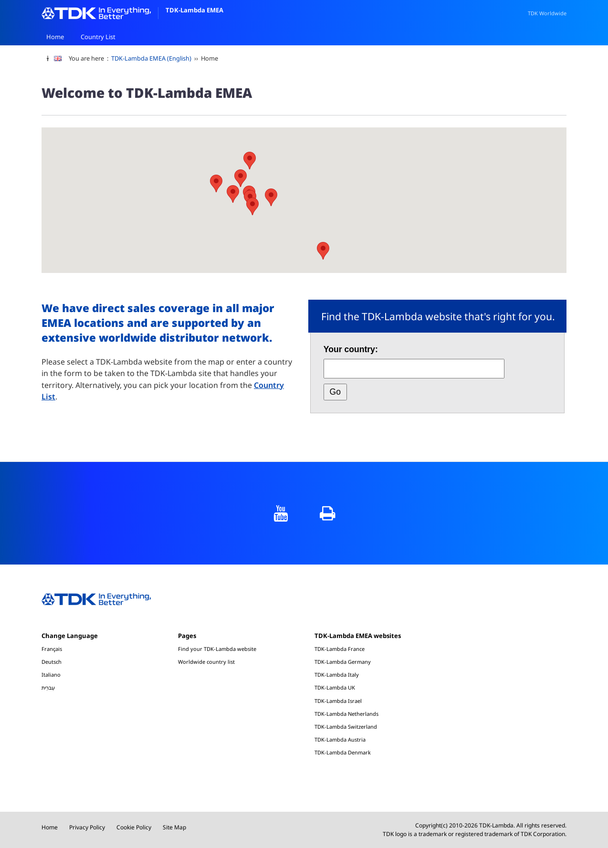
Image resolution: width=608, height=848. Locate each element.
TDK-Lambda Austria (340, 739)
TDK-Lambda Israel (338, 700)
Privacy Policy (87, 827)
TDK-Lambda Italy (336, 674)
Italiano (51, 674)
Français (52, 648)
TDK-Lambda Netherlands (346, 713)
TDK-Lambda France (339, 648)
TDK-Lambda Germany (342, 661)
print (327, 513)
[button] (216, 183)
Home (55, 36)
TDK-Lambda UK (334, 687)
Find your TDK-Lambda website (217, 648)
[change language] (61, 58)
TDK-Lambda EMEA (132, 10)
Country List (98, 36)
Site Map (174, 827)
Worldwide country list (206, 661)
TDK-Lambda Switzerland (345, 726)
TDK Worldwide (547, 13)
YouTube (280, 513)
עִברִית (48, 687)
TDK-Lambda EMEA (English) (151, 58)
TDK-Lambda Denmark (342, 752)
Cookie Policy (133, 827)
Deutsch (52, 661)
